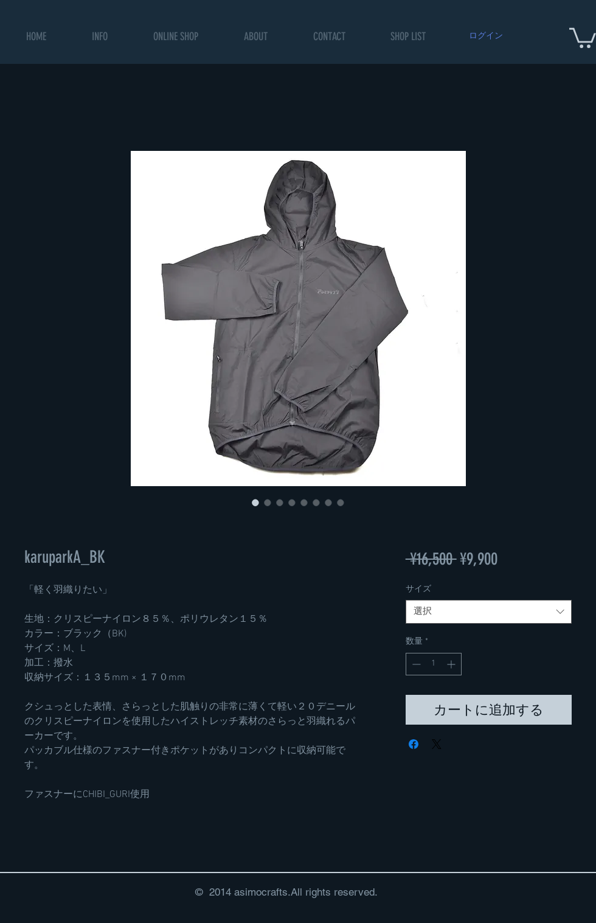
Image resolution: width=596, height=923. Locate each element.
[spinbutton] (434, 664)
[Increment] (452, 664)
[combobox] (489, 612)
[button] (176, 36)
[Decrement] (415, 664)
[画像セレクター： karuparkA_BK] (255, 502)
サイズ (418, 589)
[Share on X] (436, 744)
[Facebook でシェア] (413, 744)
